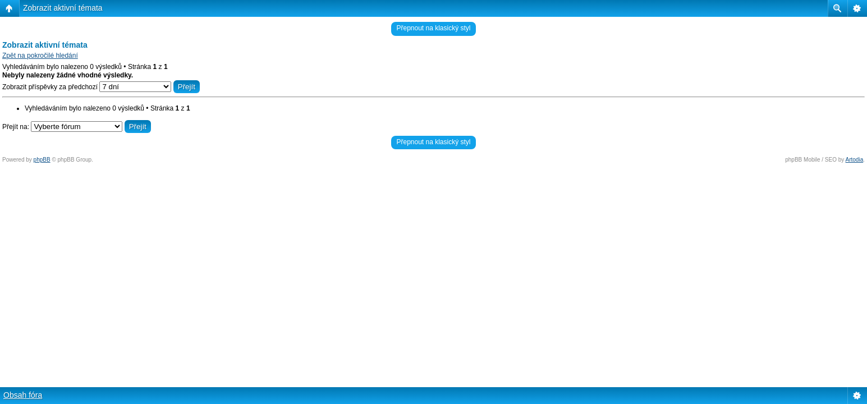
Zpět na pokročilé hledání (40, 55)
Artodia (855, 160)
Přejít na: (15, 127)
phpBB (42, 160)
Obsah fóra (22, 395)
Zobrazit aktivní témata (63, 7)
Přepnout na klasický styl (433, 28)
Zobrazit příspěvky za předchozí (101, 87)
